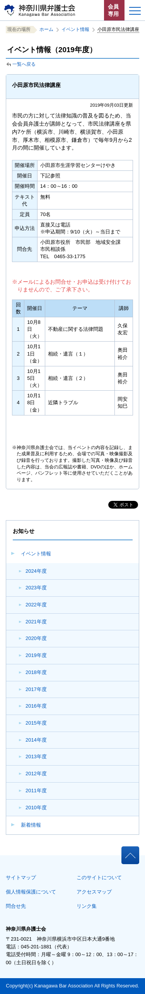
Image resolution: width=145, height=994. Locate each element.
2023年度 (36, 588)
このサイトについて (99, 877)
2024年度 (36, 571)
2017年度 (36, 689)
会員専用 (113, 10)
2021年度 (36, 622)
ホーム (46, 29)
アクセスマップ (94, 892)
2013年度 (36, 756)
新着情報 (31, 825)
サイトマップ (21, 877)
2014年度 (36, 740)
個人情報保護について (31, 892)
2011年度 (36, 790)
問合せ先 (16, 906)
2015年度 (36, 723)
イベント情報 (36, 554)
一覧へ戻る (24, 64)
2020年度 (36, 638)
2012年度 (36, 773)
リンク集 (87, 906)
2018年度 (36, 672)
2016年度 (36, 706)
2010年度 (36, 807)
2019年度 (36, 655)
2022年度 (36, 605)
